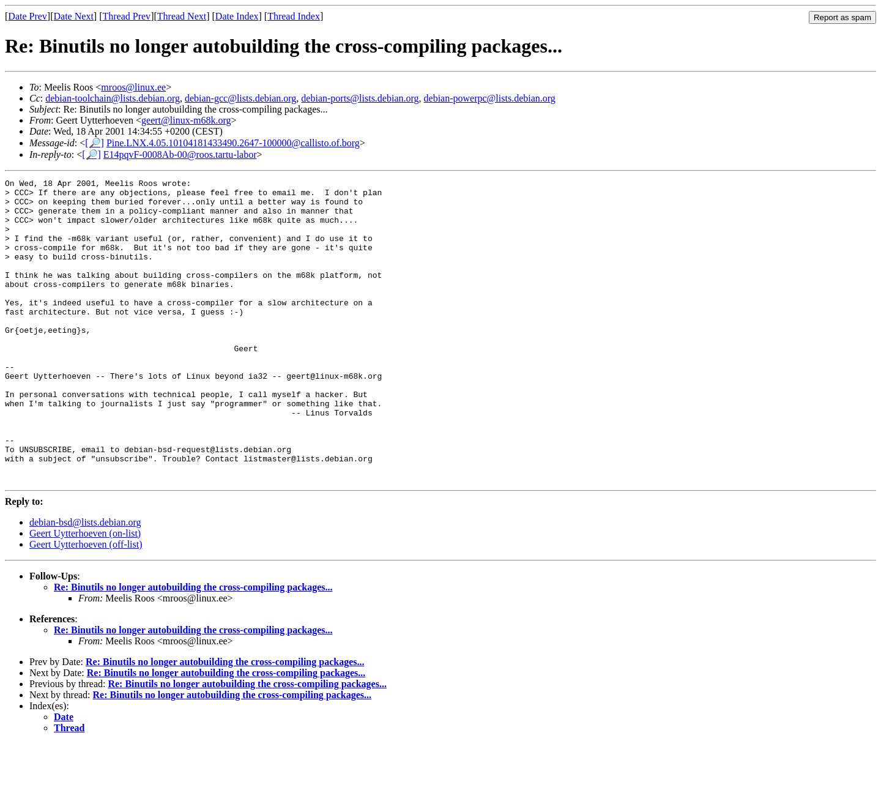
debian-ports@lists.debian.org (359, 98)
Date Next (74, 16)
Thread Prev (126, 16)
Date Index (237, 16)
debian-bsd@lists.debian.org (85, 583)
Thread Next (181, 16)
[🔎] (94, 143)
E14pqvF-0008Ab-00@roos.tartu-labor (180, 154)
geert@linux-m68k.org (186, 120)
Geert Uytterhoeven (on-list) (85, 594)
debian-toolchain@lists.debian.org (112, 98)
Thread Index (293, 16)
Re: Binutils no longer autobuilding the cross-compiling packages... (193, 647)
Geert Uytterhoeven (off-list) (86, 605)
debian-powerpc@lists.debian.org (490, 98)
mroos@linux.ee (133, 87)
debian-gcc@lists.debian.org (240, 98)
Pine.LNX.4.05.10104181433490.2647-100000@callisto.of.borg (233, 143)
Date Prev (27, 16)
